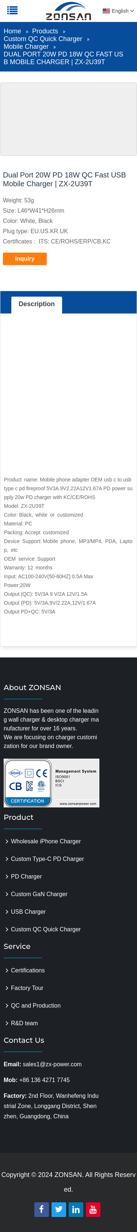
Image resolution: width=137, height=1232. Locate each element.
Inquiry (24, 259)
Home (12, 31)
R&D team (24, 1023)
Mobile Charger (26, 46)
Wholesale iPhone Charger (46, 841)
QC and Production (36, 1005)
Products (45, 31)
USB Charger (28, 912)
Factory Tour (27, 988)
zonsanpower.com (51, 15)
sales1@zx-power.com (52, 1064)
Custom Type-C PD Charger (47, 859)
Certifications (28, 970)
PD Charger (26, 876)
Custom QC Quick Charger (43, 39)
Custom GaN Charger (39, 894)
